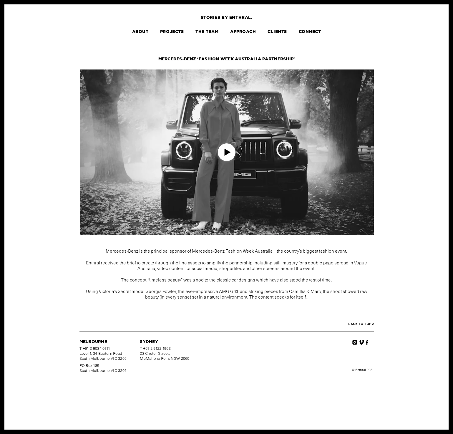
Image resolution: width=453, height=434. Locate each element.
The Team (206, 32)
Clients (277, 32)
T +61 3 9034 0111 (94, 349)
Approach (243, 32)
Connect (310, 32)
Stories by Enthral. (227, 17)
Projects (172, 32)
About (140, 32)
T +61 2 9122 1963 (155, 349)
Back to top (361, 324)
